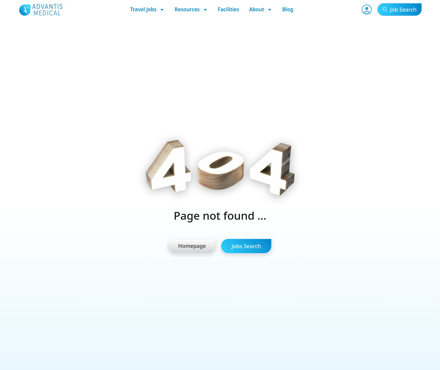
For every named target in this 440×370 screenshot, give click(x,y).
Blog (287, 9)
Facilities (228, 9)
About (260, 9)
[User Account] (367, 9)
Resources (191, 9)
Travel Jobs (147, 9)
